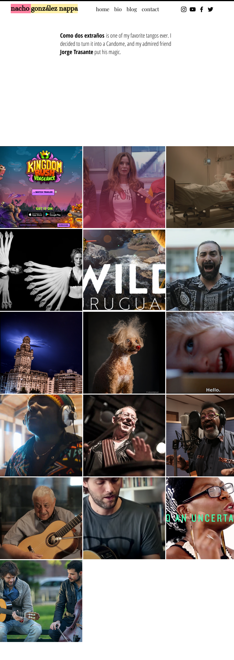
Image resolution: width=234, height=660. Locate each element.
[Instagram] (183, 9)
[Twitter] (210, 9)
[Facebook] (201, 9)
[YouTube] (192, 9)
